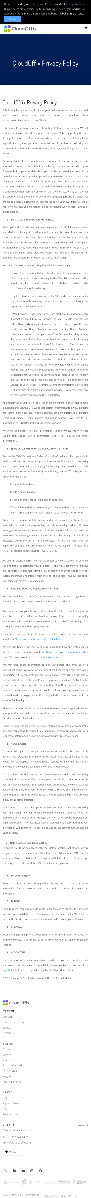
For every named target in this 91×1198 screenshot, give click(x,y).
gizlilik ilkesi (78, 4)
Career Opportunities (14, 1022)
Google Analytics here (46, 657)
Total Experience (12, 1081)
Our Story (8, 1016)
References (9, 1060)
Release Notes (10, 1114)
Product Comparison (14, 1065)
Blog (5, 1098)
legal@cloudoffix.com (14, 970)
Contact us (9, 1032)
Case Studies (10, 1070)
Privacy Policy (52, 1196)
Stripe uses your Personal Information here (38, 639)
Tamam (13, 19)
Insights (7, 1076)
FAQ (5, 1108)
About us (83, 1125)
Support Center (11, 1103)
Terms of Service (69, 1196)
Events (6, 1027)
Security (7, 1054)
